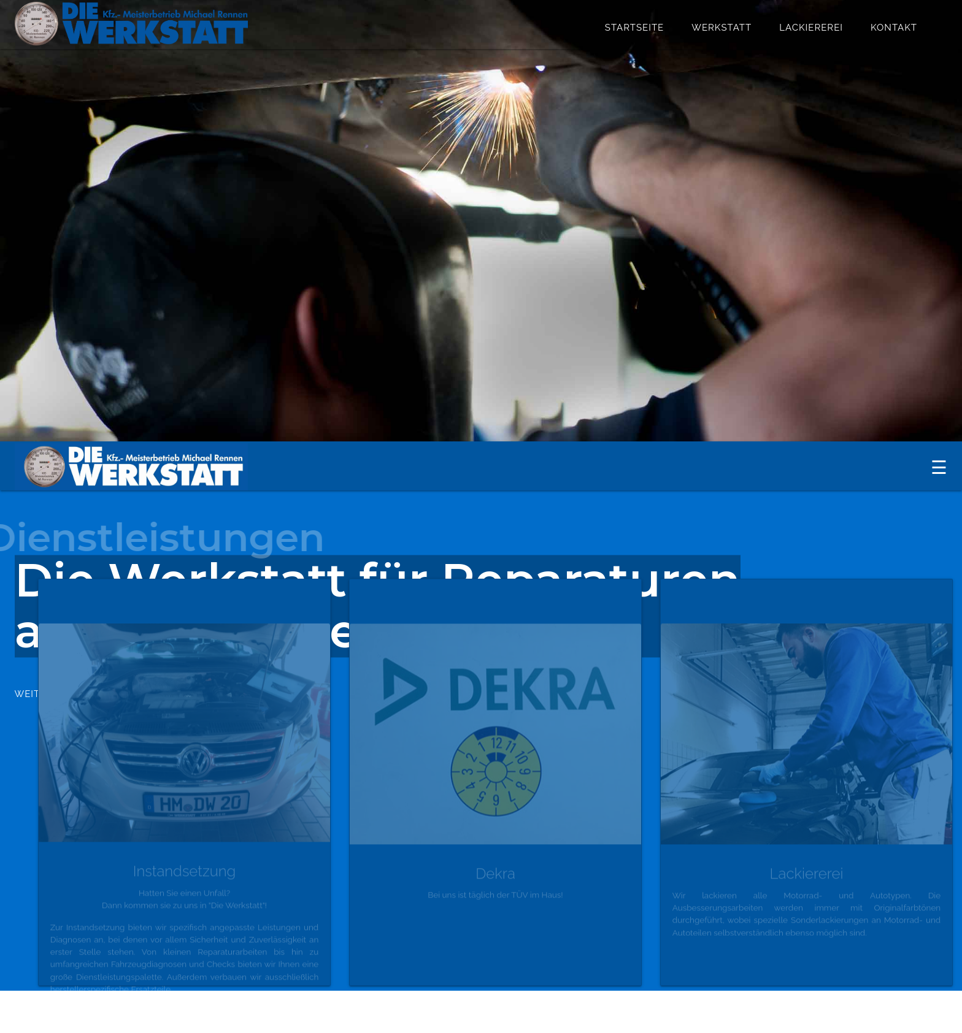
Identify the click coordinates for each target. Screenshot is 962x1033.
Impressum (922, 1007)
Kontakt (894, 27)
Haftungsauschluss (813, 1007)
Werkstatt (721, 27)
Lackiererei (811, 27)
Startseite (634, 27)
